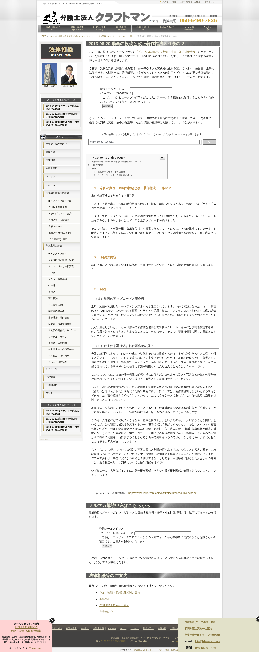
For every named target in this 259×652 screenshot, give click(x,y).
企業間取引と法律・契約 (61, 260)
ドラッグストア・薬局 (60, 213)
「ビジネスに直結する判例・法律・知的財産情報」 (166, 51)
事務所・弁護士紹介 (56, 144)
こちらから (35, 648)
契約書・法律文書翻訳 (60, 324)
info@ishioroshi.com (207, 641)
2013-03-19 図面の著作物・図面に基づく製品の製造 (62, 123)
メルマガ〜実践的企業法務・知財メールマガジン (70, 36)
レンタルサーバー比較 (42, 439)
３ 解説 (92, 168)
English (208, 28)
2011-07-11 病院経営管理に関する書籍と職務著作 (62, 115)
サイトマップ (210, 2)
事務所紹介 (106, 598)
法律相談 (121, 28)
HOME (43, 36)
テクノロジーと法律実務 (61, 266)
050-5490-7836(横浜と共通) (113, 641)
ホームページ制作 (40, 439)
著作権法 (53, 298)
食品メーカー (55, 226)
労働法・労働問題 (57, 343)
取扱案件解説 (166, 28)
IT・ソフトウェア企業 (59, 200)
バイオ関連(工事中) (58, 239)
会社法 (51, 272)
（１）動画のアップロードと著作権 (108, 172)
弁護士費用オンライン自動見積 (202, 634)
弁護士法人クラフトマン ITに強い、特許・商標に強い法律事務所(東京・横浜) (168, 650)
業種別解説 (77, 28)
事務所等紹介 (53, 28)
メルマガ (189, 28)
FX (41, 439)
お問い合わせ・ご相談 (190, 2)
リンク (49, 393)
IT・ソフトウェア (57, 253)
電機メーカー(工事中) (59, 232)
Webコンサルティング (46, 439)
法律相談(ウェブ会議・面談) (201, 622)
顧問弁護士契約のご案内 (114, 605)
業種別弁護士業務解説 (57, 192)
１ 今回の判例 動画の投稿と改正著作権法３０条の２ (114, 161)
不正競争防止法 (56, 304)
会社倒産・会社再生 (58, 356)
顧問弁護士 (99, 28)
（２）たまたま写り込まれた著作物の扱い (111, 175)
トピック (50, 176)
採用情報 (50, 376)
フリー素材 (43, 439)
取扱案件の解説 (54, 245)
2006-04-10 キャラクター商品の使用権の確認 (62, 107)
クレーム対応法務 (57, 362)
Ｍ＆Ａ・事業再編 (57, 279)
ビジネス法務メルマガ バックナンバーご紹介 (114, 36)
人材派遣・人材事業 (58, 220)
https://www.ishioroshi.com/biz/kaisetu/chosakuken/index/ (162, 493)
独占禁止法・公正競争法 (61, 349)
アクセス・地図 (169, 2)
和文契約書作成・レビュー (62, 330)
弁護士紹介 (106, 611)
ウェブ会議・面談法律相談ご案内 (119, 592)
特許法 (51, 285)
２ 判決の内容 (95, 165)
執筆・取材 (51, 368)
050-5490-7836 (205, 647)
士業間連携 (51, 385)
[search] (144, 142)
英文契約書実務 (56, 311)
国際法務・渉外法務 (58, 317)
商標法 (51, 292)
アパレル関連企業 (57, 207)
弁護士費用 (142, 28)
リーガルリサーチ (57, 336)
